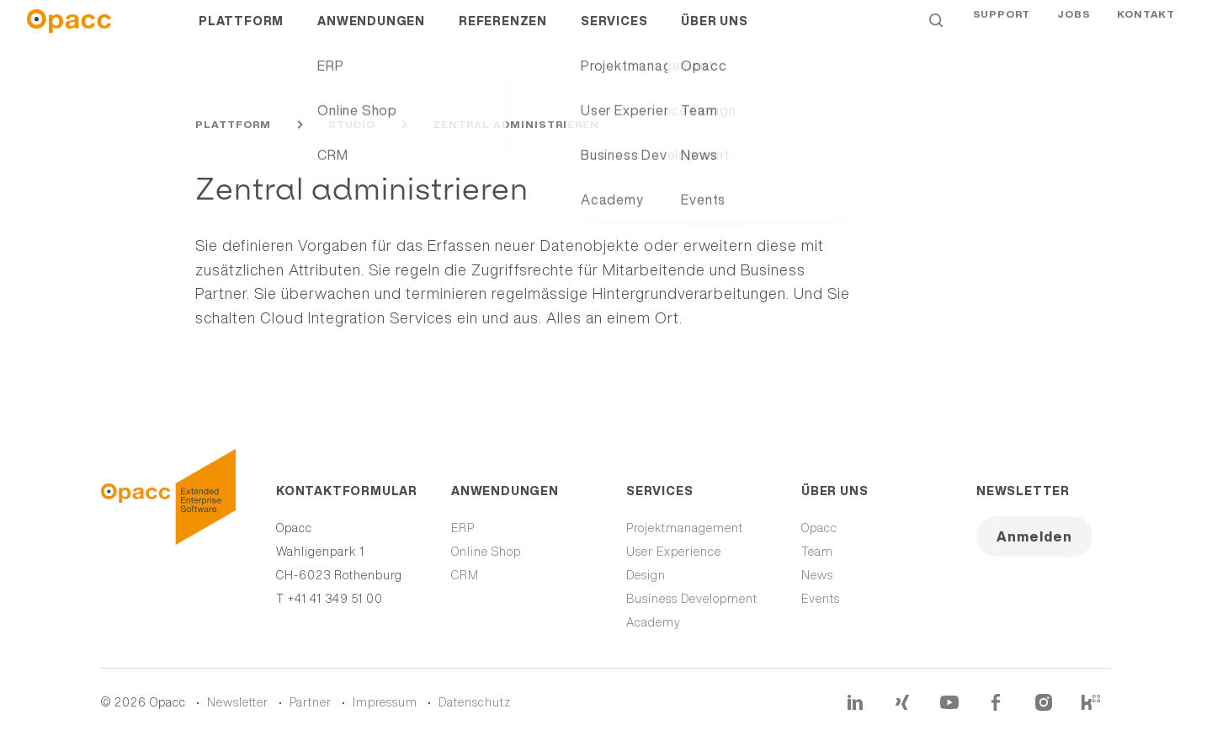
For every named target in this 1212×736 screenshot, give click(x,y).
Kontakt (1146, 33)
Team (817, 551)
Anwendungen (371, 33)
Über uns (714, 33)
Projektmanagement (684, 528)
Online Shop (486, 551)
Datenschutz (475, 702)
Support (1002, 33)
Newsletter (1023, 491)
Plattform (241, 33)
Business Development (692, 598)
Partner (311, 702)
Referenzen (503, 33)
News (817, 575)
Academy (653, 622)
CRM (465, 575)
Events (820, 598)
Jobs (1073, 33)
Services (614, 33)
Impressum (385, 702)
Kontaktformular (343, 491)
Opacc (819, 528)
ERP (463, 528)
